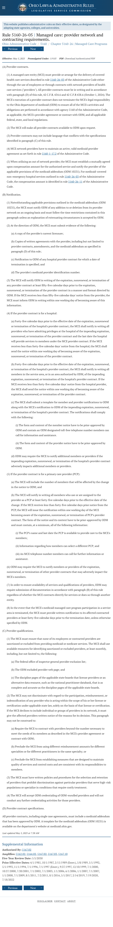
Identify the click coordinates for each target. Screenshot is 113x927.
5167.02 (26, 849)
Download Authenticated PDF (80, 58)
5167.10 (63, 854)
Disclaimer (45, 901)
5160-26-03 (57, 79)
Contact (60, 901)
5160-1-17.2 (49, 153)
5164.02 (31, 854)
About (71, 901)
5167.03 (52, 854)
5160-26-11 (75, 181)
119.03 (53, 58)
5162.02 (20, 854)
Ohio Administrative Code (19, 44)
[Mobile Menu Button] (3, 7)
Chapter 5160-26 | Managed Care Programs (79, 44)
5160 (43, 44)
